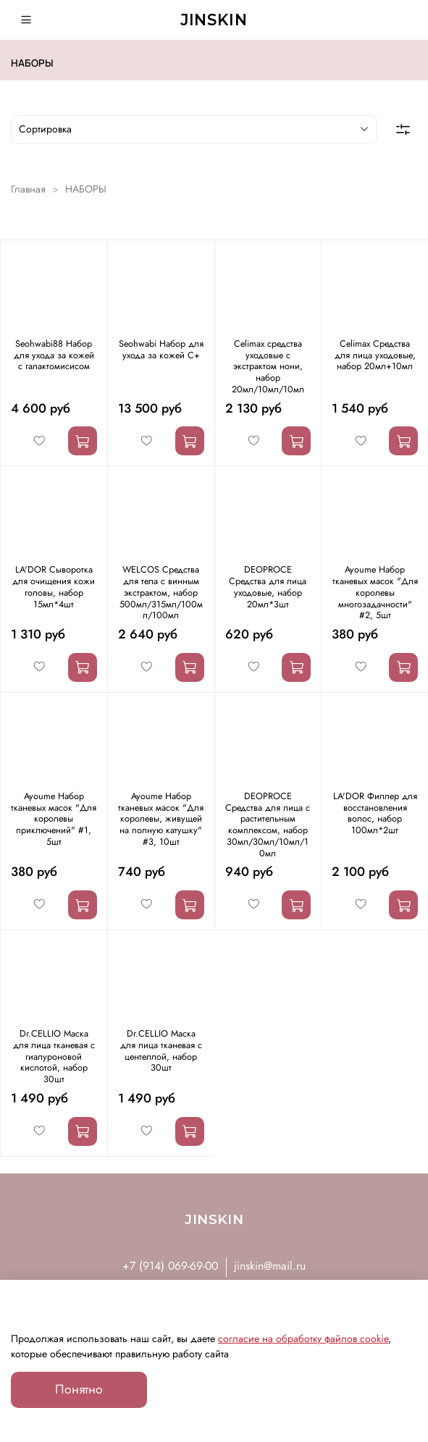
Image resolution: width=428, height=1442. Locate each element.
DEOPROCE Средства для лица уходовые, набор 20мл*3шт (267, 586)
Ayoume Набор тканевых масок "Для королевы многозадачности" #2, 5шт (375, 592)
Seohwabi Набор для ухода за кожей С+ (161, 349)
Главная (28, 189)
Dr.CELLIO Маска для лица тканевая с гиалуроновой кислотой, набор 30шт (54, 1056)
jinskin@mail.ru (270, 1265)
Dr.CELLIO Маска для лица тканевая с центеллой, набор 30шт (161, 1050)
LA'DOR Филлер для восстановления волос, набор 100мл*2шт (375, 813)
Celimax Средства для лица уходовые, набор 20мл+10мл (375, 355)
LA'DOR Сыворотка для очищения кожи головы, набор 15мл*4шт (53, 586)
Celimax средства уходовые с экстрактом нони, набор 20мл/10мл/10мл (268, 366)
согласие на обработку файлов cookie (303, 1338)
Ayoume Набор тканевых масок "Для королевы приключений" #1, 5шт (53, 819)
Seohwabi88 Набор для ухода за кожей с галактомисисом (54, 355)
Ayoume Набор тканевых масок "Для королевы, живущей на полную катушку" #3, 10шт (160, 819)
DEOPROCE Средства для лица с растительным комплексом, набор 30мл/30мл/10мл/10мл (267, 825)
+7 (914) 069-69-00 (170, 1265)
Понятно (79, 1389)
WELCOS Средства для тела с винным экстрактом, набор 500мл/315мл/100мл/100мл (161, 592)
